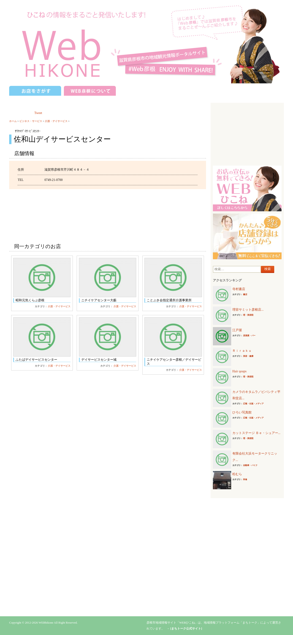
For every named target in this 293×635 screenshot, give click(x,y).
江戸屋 (237, 330)
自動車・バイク (250, 465)
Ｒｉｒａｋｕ (242, 350)
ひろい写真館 (242, 412)
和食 (245, 479)
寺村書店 (238, 289)
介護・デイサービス (56, 121)
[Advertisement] (247, 133)
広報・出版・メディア (253, 403)
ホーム (13, 121)
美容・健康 (248, 356)
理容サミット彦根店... (248, 309)
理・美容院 (248, 315)
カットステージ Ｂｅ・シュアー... (256, 433)
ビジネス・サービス (30, 121)
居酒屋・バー (249, 335)
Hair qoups (239, 371)
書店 (245, 294)
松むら (237, 474)
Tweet (38, 113)
